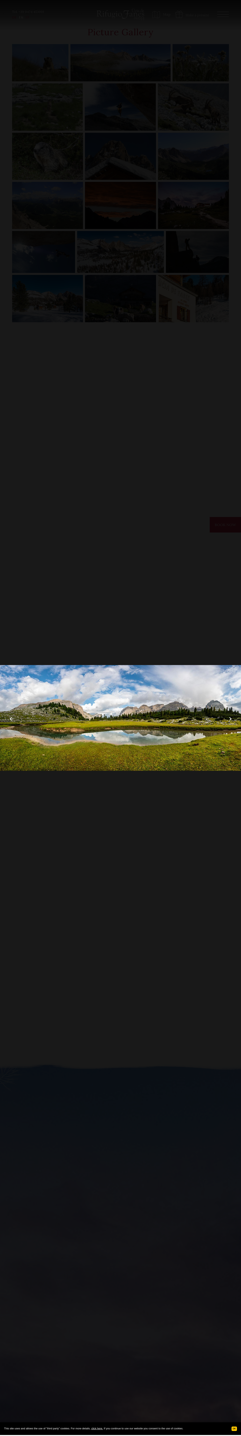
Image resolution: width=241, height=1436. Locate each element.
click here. (97, 1428)
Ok (234, 1429)
